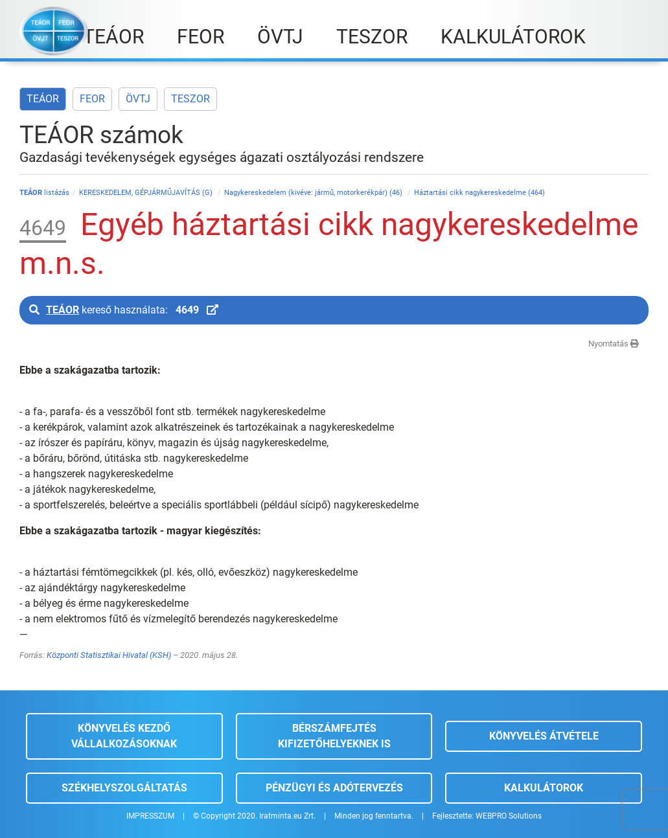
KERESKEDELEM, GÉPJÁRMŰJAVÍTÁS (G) (146, 192)
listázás (44, 192)
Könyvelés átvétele (544, 736)
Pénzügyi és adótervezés (334, 788)
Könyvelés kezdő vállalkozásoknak (124, 736)
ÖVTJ (138, 99)
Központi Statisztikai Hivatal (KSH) (109, 655)
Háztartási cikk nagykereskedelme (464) (479, 192)
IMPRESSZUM (150, 816)
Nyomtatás (613, 343)
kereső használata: (123, 310)
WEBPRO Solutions (509, 816)
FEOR (92, 99)
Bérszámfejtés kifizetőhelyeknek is (334, 736)
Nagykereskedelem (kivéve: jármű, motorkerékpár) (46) (314, 192)
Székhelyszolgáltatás (124, 788)
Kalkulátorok (543, 788)
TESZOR (190, 99)
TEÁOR (43, 99)
